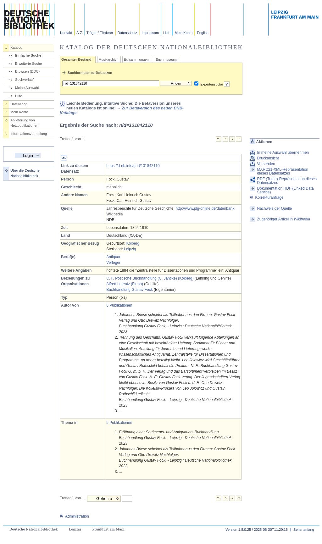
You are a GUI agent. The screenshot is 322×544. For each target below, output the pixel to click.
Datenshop (18, 104)
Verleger (113, 262)
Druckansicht (268, 158)
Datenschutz (127, 33)
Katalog (16, 47)
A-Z (79, 33)
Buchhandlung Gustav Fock (129, 289)
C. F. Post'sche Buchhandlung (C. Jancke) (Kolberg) (149, 278)
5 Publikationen (119, 422)
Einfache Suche (28, 55)
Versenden (266, 164)
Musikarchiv (107, 59)
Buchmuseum (166, 59)
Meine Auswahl (27, 88)
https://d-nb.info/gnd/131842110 (132, 166)
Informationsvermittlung (28, 134)
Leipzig (130, 249)
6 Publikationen (119, 305)
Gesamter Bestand (76, 59)
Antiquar (113, 257)
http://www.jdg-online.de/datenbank (204, 208)
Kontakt (66, 33)
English (202, 33)
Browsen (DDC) (27, 71)
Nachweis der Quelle (274, 208)
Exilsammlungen (136, 59)
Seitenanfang (303, 529)
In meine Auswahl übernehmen (283, 152)
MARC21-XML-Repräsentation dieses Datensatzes (282, 171)
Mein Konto (184, 33)
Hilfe (166, 33)
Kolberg (132, 243)
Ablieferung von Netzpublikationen (24, 122)
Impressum (150, 33)
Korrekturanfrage (266, 197)
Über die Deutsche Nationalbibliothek (25, 173)
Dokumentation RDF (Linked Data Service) (285, 190)
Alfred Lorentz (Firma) (124, 284)
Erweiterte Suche (28, 63)
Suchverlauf (24, 79)
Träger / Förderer (99, 33)
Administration (74, 516)
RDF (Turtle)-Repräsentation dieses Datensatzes (287, 181)
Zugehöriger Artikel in (283, 219)
